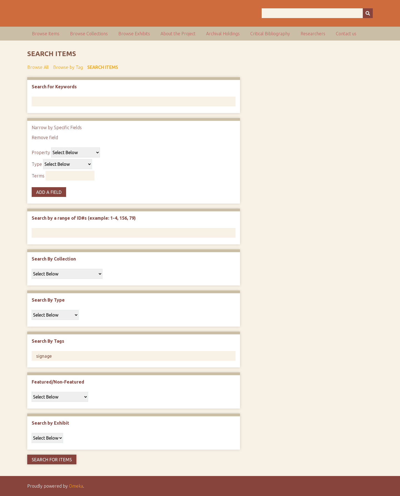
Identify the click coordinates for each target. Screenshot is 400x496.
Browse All (38, 67)
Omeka (76, 486)
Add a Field (49, 192)
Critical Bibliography (270, 33)
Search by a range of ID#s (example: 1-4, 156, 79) (84, 218)
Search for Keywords (54, 86)
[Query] (317, 13)
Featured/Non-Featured (58, 381)
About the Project (178, 33)
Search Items (102, 67)
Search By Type (48, 299)
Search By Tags (48, 341)
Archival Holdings (223, 33)
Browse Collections (89, 33)
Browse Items (45, 33)
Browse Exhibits (134, 33)
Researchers (313, 33)
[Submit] (368, 13)
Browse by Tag (68, 67)
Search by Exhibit (50, 422)
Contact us (346, 33)
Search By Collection (54, 258)
